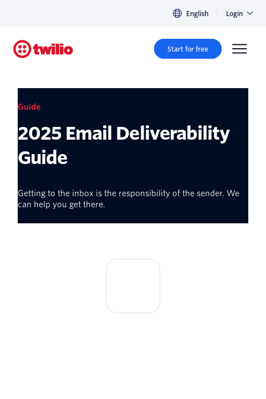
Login (239, 13)
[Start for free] (188, 49)
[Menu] (239, 48)
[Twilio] (43, 49)
